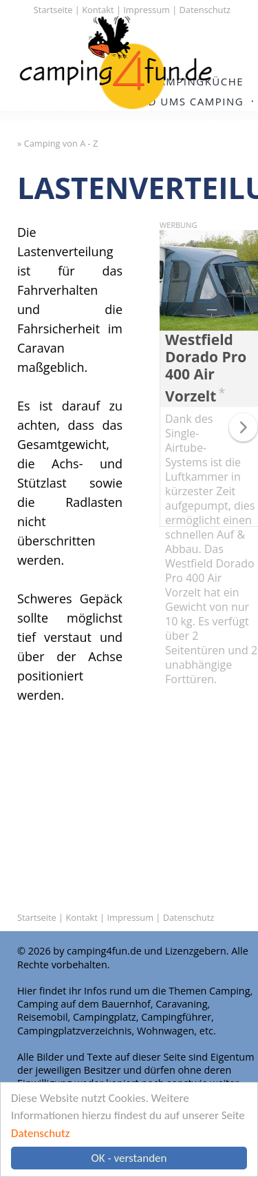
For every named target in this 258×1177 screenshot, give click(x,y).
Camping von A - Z (61, 143)
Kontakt (98, 9)
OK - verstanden (129, 1158)
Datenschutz (40, 1133)
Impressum (146, 9)
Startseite (53, 9)
